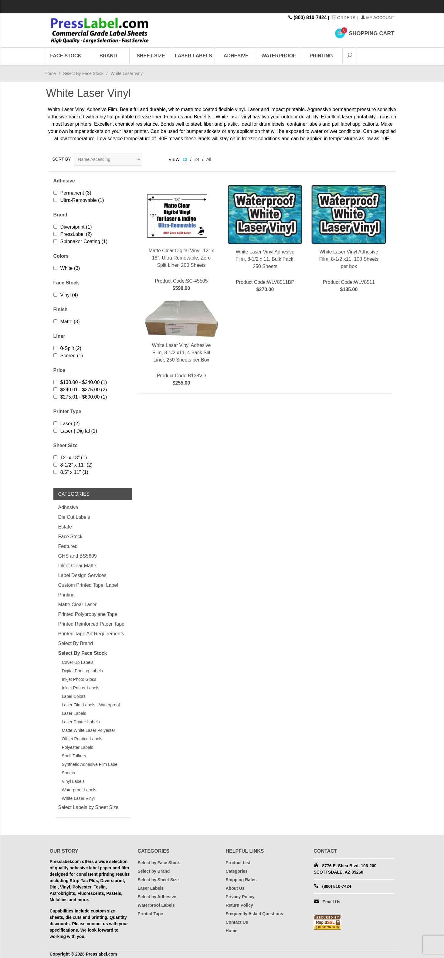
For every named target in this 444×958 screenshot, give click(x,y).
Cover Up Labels (77, 662)
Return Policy (239, 905)
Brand (108, 55)
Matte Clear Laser (77, 604)
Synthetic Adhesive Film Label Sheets (90, 768)
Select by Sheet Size (158, 879)
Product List (238, 862)
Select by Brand (154, 871)
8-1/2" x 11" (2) (73, 464)
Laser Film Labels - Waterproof (91, 704)
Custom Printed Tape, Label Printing (88, 590)
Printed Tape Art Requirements (91, 633)
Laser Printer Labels (81, 721)
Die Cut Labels (74, 517)
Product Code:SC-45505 (181, 238)
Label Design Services (82, 575)
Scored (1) (68, 355)
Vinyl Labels (73, 781)
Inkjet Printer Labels (81, 687)
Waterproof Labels (79, 789)
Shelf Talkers (74, 755)
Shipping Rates (241, 879)
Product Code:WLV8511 (348, 239)
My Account (378, 17)
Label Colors (74, 696)
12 (185, 159)
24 (197, 159)
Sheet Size (151, 55)
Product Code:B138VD (181, 343)
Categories (237, 871)
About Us (235, 888)
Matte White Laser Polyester (88, 730)
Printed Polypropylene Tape (87, 614)
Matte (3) (66, 321)
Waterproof (278, 55)
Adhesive (236, 55)
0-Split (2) (67, 348)
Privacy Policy (240, 896)
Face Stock (65, 55)
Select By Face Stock (83, 73)
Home (50, 73)
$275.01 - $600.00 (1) (80, 396)
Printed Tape (150, 913)
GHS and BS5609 (77, 556)
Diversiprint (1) (72, 226)
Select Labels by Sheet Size (88, 807)
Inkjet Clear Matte (77, 565)
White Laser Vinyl (78, 798)
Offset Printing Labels (82, 738)
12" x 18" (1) (70, 457)
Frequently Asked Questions (254, 913)
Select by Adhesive (157, 896)
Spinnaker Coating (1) (80, 241)
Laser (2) (66, 423)
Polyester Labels (77, 747)
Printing (321, 55)
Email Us (332, 901)
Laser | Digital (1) (75, 430)
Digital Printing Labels (82, 670)
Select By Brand (75, 643)
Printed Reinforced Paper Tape (91, 624)
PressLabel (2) (72, 234)
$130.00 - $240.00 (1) (80, 382)
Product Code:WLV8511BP (265, 239)
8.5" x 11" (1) (70, 472)
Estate (65, 526)
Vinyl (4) (65, 294)
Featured (68, 546)
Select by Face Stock (159, 862)
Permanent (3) (72, 192)
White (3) (66, 268)
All (208, 159)
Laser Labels (193, 55)
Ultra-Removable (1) (78, 200)
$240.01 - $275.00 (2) (80, 389)
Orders (343, 17)
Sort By (62, 159)
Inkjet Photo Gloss (79, 679)
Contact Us (237, 922)
